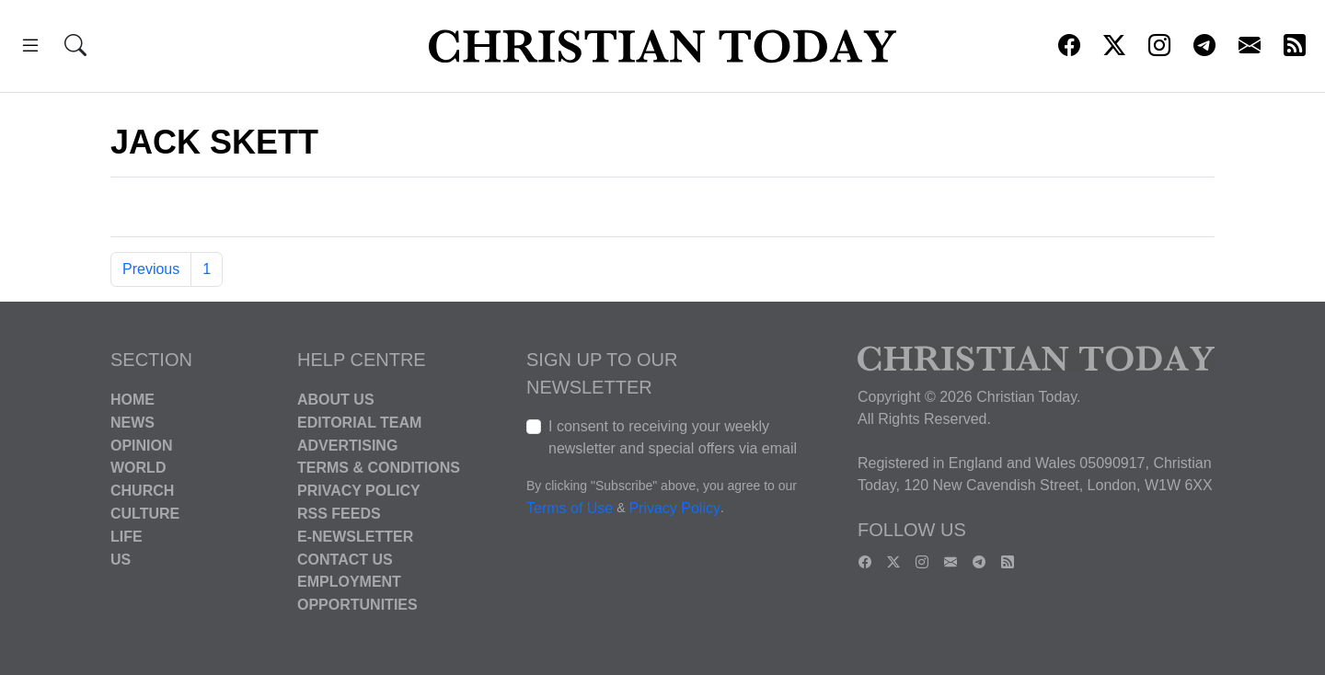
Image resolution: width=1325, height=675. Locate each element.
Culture (144, 513)
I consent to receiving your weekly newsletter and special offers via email (672, 437)
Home (132, 399)
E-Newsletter (355, 536)
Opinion (141, 444)
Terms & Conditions (378, 467)
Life (126, 536)
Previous (150, 269)
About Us (335, 399)
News (132, 422)
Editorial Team (359, 422)
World (138, 467)
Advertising (347, 444)
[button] (30, 48)
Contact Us (345, 558)
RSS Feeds (339, 513)
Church (142, 490)
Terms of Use (569, 508)
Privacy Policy (359, 490)
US (120, 558)
